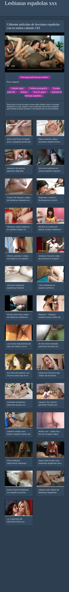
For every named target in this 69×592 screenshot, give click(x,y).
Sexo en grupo (40, 92)
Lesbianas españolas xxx (31, 3)
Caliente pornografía (38, 88)
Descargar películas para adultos (34, 77)
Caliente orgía (17, 88)
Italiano (24, 92)
